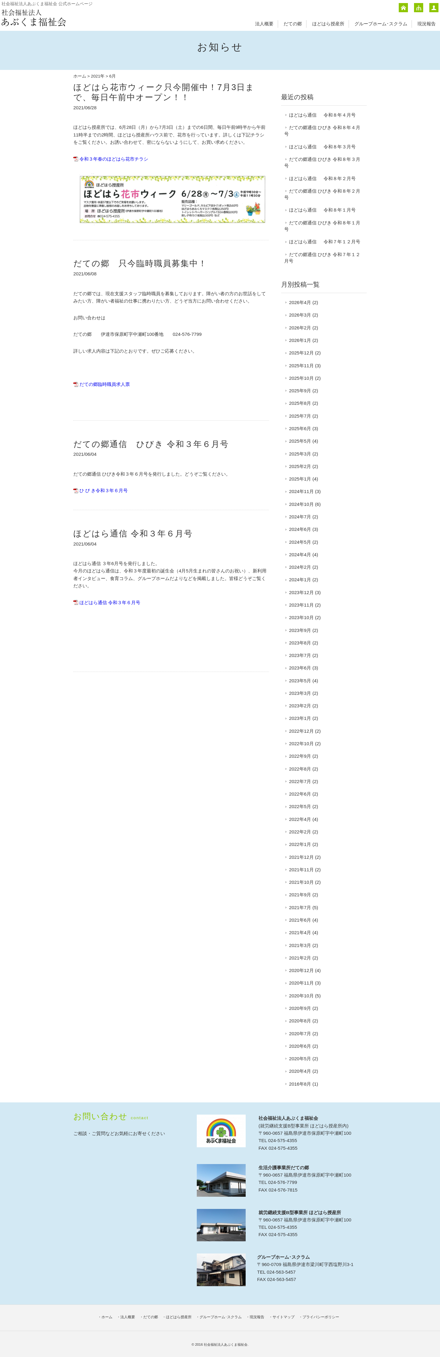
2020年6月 (300, 1046)
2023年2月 (300, 705)
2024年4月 (300, 554)
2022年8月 (300, 768)
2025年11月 (301, 365)
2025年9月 (300, 390)
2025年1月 (300, 478)
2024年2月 (300, 567)
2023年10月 (301, 617)
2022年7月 (300, 781)
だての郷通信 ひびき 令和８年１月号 (322, 226)
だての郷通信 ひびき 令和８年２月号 (322, 194)
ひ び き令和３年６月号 (103, 490)
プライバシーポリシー (320, 1317)
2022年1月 (300, 844)
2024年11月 (301, 491)
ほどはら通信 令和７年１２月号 (324, 241)
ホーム (79, 76)
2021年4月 (300, 932)
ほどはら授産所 (328, 23)
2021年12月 (301, 857)
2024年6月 (300, 529)
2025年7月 (300, 416)
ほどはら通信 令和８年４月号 (322, 115)
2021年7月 (300, 907)
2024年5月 (300, 542)
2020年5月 (300, 1058)
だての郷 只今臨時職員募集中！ (140, 263)
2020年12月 (301, 970)
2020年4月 (300, 1071)
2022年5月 (300, 806)
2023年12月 (301, 592)
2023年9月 (300, 630)
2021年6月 (300, 920)
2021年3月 (300, 945)
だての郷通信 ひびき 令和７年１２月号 (322, 257)
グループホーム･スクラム (380, 23)
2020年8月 (300, 1020)
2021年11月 (301, 869)
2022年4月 (300, 819)
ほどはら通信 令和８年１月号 (322, 209)
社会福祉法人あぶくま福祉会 (226, 1344)
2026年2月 (300, 327)
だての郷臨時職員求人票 (104, 384)
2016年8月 (300, 1084)
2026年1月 (300, 340)
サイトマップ (284, 1317)
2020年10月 (301, 995)
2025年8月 (300, 403)
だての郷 (293, 23)
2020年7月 (300, 1033)
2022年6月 (300, 793)
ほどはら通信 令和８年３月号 (322, 146)
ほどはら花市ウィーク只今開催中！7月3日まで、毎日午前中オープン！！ (164, 92)
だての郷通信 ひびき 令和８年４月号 (322, 130)
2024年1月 (300, 579)
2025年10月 (301, 378)
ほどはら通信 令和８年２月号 (322, 178)
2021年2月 (300, 957)
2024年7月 (300, 516)
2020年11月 (301, 982)
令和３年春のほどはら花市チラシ (113, 158)
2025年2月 (300, 466)
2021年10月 (301, 882)
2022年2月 (300, 831)
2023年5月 (300, 680)
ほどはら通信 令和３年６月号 (133, 533)
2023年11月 (301, 605)
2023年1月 (300, 718)
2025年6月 (300, 428)
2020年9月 (300, 1008)
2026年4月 (300, 302)
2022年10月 (301, 743)
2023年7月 (300, 655)
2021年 (98, 76)
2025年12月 (301, 352)
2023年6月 (300, 667)
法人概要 (264, 23)
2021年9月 (300, 894)
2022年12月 (301, 731)
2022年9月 (300, 756)
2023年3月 (300, 693)
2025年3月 (300, 453)
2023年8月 (300, 642)
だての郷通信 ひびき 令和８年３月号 (322, 162)
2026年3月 (300, 314)
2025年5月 (300, 441)
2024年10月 (301, 504)
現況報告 (426, 23)
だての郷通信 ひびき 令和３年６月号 (151, 444)
